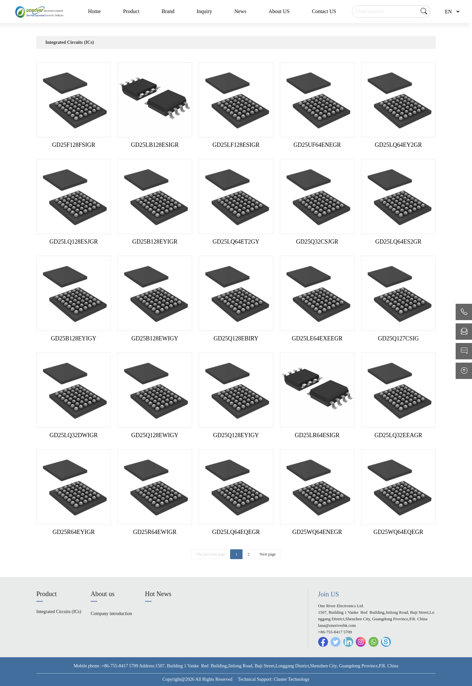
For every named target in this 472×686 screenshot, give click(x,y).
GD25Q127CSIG (398, 338)
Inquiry (204, 11)
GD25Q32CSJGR (317, 241)
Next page (268, 554)
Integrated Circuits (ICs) (69, 42)
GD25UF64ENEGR (317, 145)
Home (94, 11)
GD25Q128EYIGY (236, 435)
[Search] (391, 11)
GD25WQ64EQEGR (398, 532)
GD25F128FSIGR (73, 145)
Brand (168, 11)
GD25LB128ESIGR (155, 145)
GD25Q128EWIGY (154, 435)
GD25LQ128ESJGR (73, 241)
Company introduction (111, 613)
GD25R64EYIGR (74, 532)
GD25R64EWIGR (155, 532)
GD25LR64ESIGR (317, 435)
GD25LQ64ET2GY (236, 241)
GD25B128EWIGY (155, 338)
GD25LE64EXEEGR (317, 338)
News (240, 11)
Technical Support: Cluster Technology (274, 679)
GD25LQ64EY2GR (398, 145)
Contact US (324, 11)
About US (278, 11)
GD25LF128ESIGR (236, 145)
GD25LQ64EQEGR (236, 532)
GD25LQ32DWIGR (74, 435)
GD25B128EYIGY (74, 338)
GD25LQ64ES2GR (398, 241)
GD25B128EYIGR (154, 241)
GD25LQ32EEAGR (398, 435)
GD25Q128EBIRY (235, 338)
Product (131, 11)
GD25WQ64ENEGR (317, 532)
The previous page (211, 554)
